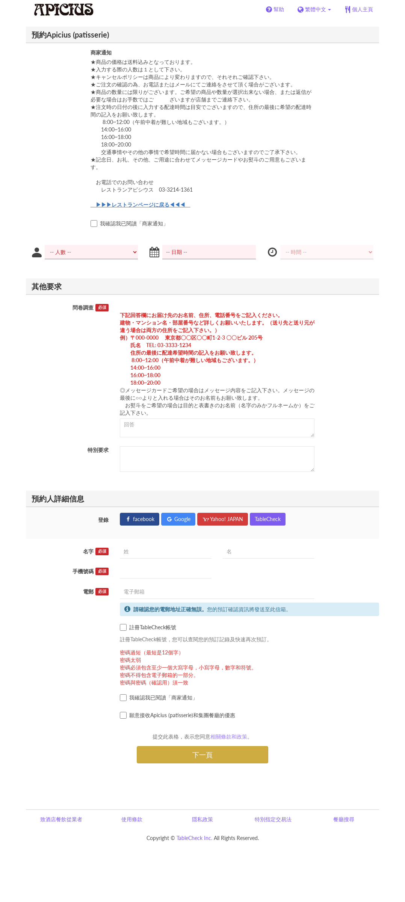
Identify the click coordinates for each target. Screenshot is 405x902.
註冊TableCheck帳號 (148, 627)
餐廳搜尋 (343, 819)
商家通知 (101, 52)
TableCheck (268, 519)
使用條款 (131, 819)
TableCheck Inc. (194, 838)
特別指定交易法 (273, 819)
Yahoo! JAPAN (222, 519)
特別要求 (98, 450)
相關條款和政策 (228, 736)
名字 (96, 551)
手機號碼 (91, 571)
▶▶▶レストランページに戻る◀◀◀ (140, 204)
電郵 (96, 591)
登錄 (103, 520)
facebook (139, 519)
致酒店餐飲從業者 (61, 819)
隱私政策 (202, 819)
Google (178, 519)
